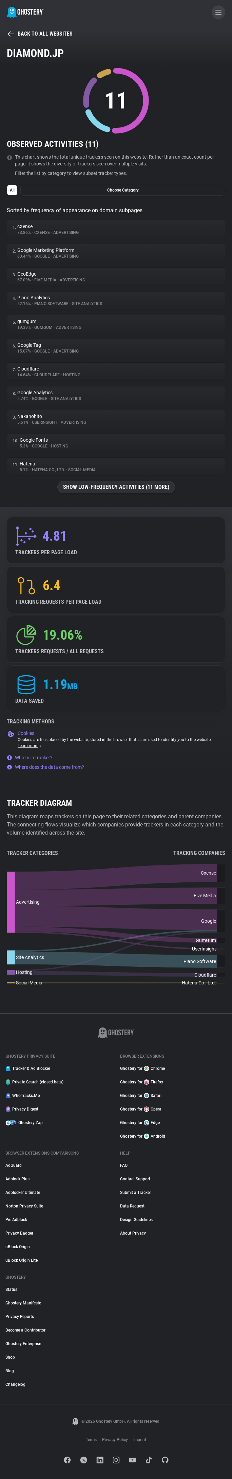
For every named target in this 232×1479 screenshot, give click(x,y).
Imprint (139, 1439)
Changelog (15, 1384)
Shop (10, 1357)
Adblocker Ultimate (22, 1192)
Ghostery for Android (142, 1136)
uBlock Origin (17, 1246)
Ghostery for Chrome (142, 1068)
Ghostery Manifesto (23, 1303)
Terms (91, 1439)
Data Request (132, 1206)
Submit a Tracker (135, 1192)
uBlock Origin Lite (21, 1260)
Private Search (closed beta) (34, 1082)
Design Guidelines (136, 1219)
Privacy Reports (19, 1316)
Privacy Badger (19, 1233)
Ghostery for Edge (140, 1122)
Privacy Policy (115, 1439)
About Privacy (133, 1233)
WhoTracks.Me (22, 1095)
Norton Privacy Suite (24, 1206)
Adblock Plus (17, 1179)
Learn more (30, 745)
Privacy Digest (21, 1109)
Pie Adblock (16, 1219)
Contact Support (135, 1179)
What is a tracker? (30, 757)
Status (11, 1289)
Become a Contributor (25, 1330)
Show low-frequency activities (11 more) (116, 487)
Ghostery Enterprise (23, 1343)
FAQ (124, 1165)
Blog (9, 1370)
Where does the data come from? (45, 767)
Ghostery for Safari (140, 1095)
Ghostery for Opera (140, 1109)
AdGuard (13, 1165)
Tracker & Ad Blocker (27, 1068)
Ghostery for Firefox (141, 1082)
